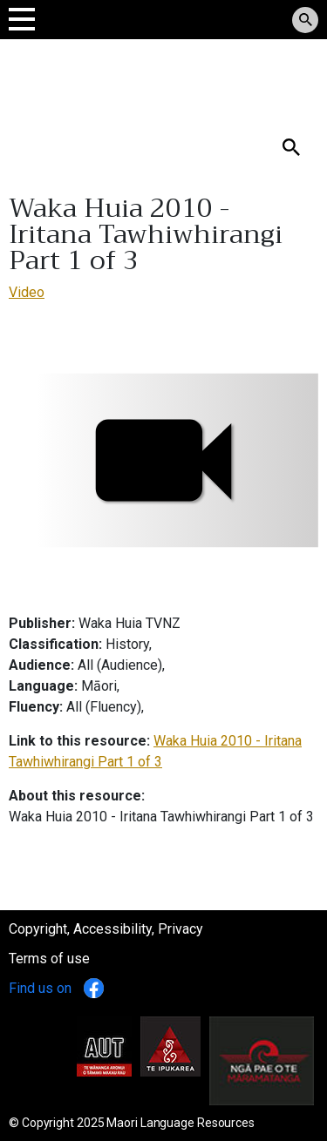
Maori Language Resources (180, 1123)
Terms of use (49, 958)
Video (26, 292)
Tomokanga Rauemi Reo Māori (132, 78)
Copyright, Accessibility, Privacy (106, 929)
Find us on (56, 988)
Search (30, 119)
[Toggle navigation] (22, 18)
